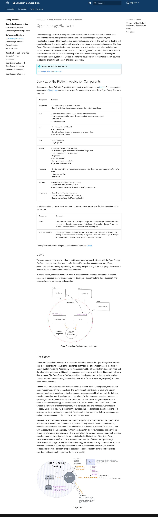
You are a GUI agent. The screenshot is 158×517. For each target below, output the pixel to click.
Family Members (36, 9)
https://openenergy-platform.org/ (50, 71)
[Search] (107, 3)
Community (22, 9)
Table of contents (133, 20)
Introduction (10, 9)
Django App (53, 90)
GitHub (102, 87)
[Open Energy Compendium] (7, 2)
